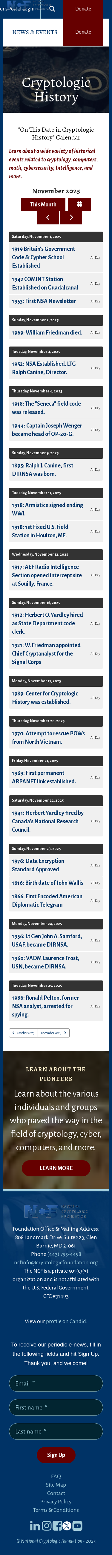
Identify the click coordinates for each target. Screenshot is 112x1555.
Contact (56, 1493)
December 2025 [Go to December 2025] (51, 1033)
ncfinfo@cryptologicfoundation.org (56, 1262)
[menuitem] (34, 32)
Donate (83, 9)
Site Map (56, 1485)
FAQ (56, 1476)
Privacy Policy (56, 1502)
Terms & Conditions (56, 1510)
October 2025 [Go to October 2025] (26, 1033)
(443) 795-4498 (64, 1254)
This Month (43, 205)
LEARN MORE (56, 1168)
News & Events (34, 32)
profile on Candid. (67, 1321)
